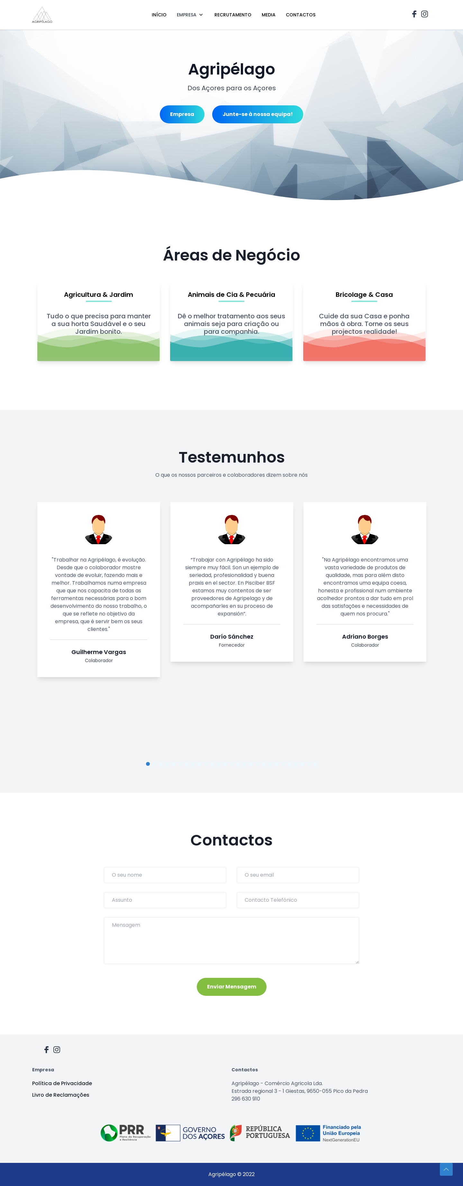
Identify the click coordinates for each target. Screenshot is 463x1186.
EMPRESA (190, 15)
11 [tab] (212, 764)
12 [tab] (219, 764)
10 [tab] (206, 764)
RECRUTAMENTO (232, 15)
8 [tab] (193, 764)
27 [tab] (315, 764)
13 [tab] (225, 764)
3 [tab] (161, 764)
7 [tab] (186, 764)
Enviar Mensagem (231, 986)
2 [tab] (154, 764)
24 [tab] (296, 764)
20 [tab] (270, 764)
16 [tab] (244, 764)
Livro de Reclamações (60, 1095)
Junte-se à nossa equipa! (257, 114)
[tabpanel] (98, 592)
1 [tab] (148, 764)
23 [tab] (289, 764)
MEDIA (269, 15)
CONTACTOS (300, 15)
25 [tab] (302, 764)
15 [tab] (238, 764)
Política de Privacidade (62, 1083)
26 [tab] (309, 764)
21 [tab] (276, 764)
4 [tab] (167, 764)
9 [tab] (199, 764)
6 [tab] (180, 764)
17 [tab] (251, 764)
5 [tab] (174, 764)
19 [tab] (264, 764)
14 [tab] (231, 764)
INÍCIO (159, 15)
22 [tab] (283, 764)
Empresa (182, 114)
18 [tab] (257, 764)
